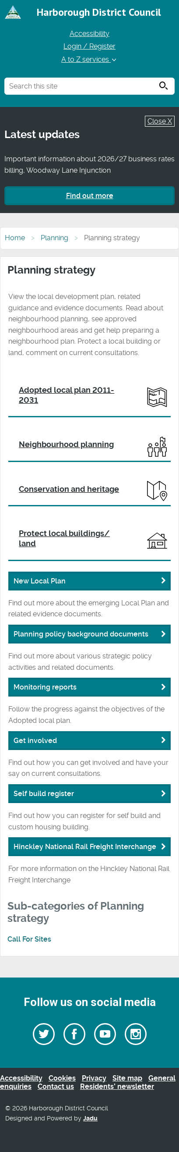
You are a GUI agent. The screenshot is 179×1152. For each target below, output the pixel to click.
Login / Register (89, 46)
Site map (127, 1078)
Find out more (89, 196)
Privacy (94, 1078)
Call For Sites (29, 939)
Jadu (90, 1118)
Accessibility (89, 33)
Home (15, 238)
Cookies (62, 1078)
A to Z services (89, 59)
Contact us (56, 1086)
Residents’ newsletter (117, 1086)
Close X (159, 121)
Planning (54, 238)
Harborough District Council (99, 12)
